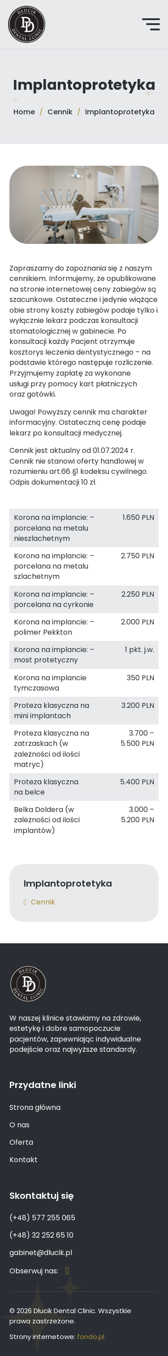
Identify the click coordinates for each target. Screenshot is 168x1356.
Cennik (60, 112)
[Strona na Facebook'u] (67, 1271)
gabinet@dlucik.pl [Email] (40, 1252)
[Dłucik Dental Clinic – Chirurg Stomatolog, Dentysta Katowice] (26, 24)
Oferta (21, 1142)
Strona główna (34, 1107)
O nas (19, 1125)
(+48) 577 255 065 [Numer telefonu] (42, 1218)
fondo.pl (90, 1336)
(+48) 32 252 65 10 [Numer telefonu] (41, 1235)
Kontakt (23, 1160)
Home (24, 112)
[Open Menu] (151, 24)
